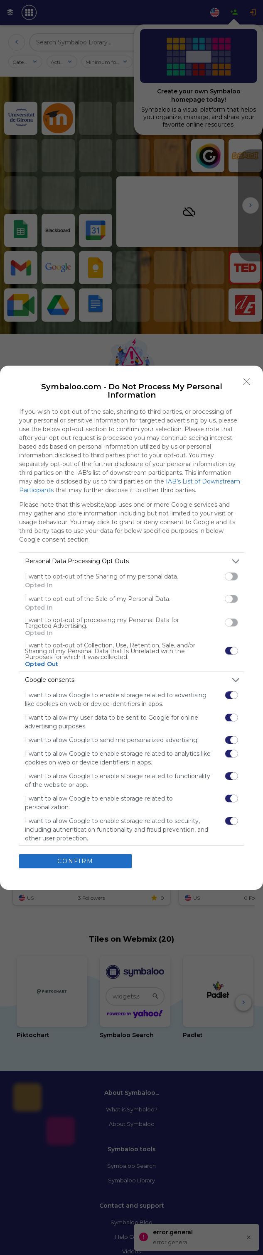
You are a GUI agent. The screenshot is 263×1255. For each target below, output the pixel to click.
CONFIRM (75, 861)
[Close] (247, 382)
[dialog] (131, 628)
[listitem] (131, 561)
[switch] (231, 576)
